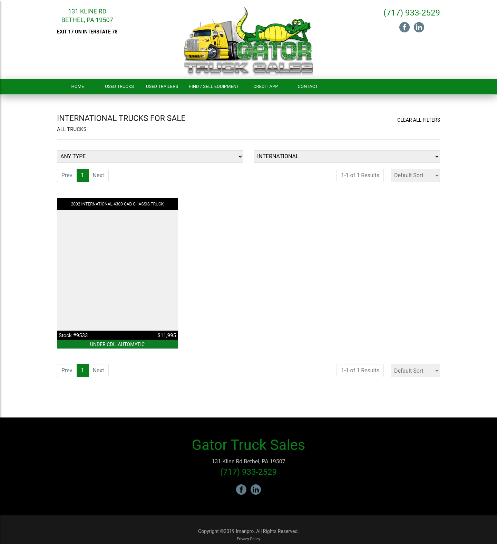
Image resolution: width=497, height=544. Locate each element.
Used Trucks (119, 86)
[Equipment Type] (150, 156)
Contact (308, 86)
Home (77, 86)
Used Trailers (162, 86)
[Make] (347, 156)
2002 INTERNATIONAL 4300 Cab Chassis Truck (117, 204)
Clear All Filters (418, 120)
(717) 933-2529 (411, 13)
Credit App (265, 86)
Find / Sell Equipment (214, 86)
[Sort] (415, 175)
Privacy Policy (248, 539)
